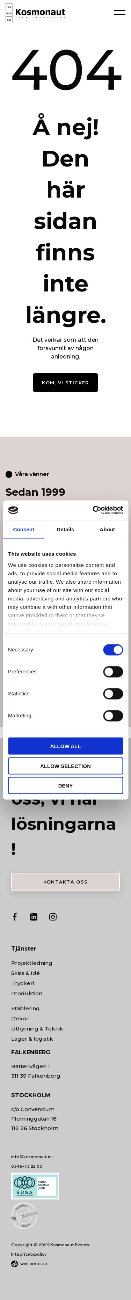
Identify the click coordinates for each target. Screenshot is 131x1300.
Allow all (65, 746)
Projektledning (31, 963)
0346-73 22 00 (26, 1166)
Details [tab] (65, 529)
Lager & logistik (32, 1038)
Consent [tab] (23, 529)
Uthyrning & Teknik (37, 1028)
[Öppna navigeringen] (119, 12)
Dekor (20, 1018)
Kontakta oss (65, 882)
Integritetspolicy (29, 1254)
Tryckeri (22, 983)
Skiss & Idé (25, 973)
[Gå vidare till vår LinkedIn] (34, 918)
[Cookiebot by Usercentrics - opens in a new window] (93, 510)
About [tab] (107, 529)
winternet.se (33, 1264)
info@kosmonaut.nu (32, 1157)
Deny (65, 786)
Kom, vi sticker (65, 382)
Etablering (25, 1008)
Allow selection (65, 766)
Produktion (26, 993)
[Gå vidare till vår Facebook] (15, 918)
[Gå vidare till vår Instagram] (53, 918)
